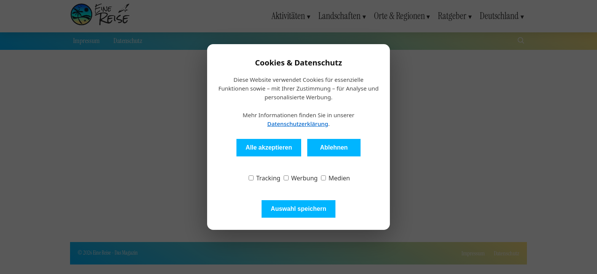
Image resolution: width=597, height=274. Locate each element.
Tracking (265, 178)
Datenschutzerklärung (297, 123)
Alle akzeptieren (269, 147)
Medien (335, 178)
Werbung (301, 178)
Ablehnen (334, 147)
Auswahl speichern (298, 209)
